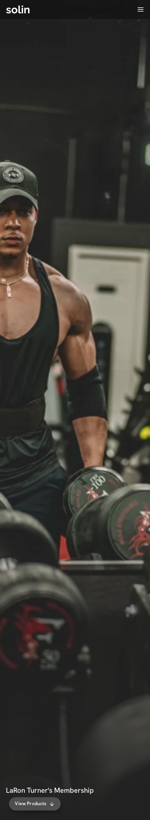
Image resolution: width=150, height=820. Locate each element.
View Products (38, 803)
